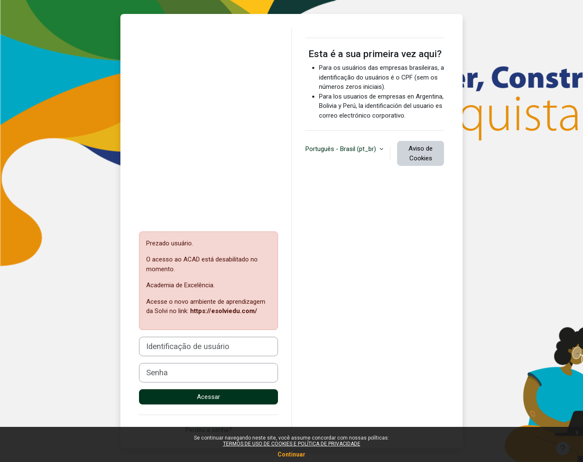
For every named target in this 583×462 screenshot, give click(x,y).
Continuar (291, 454)
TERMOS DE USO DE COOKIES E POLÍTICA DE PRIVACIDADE (291, 444)
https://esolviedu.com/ (223, 311)
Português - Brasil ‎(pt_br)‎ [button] (341, 149)
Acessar (208, 397)
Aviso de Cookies (421, 153)
